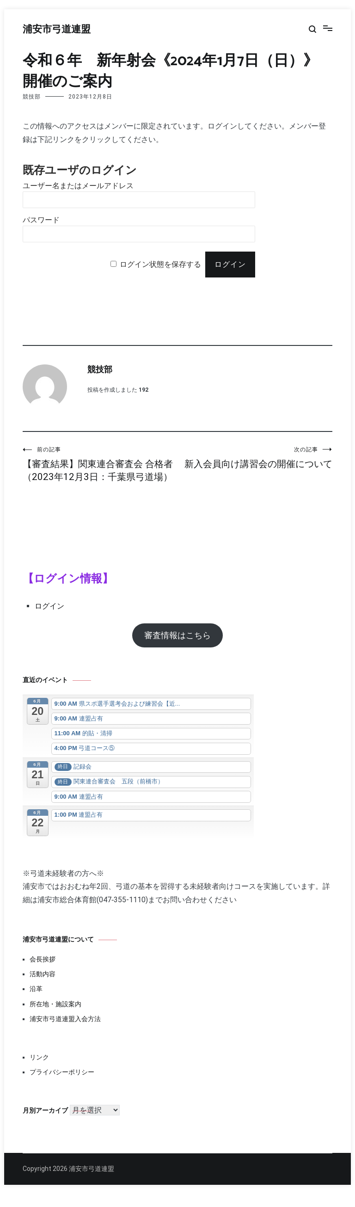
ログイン (49, 619)
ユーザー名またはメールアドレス (78, 186)
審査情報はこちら (177, 648)
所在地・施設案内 (55, 1017)
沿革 (36, 1001)
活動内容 (42, 987)
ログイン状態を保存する (160, 264)
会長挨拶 (42, 972)
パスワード (41, 220)
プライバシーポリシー (62, 1085)
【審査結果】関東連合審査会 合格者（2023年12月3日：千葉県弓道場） (100, 470)
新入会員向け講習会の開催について (255, 464)
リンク (39, 1070)
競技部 (32, 96)
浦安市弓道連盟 (57, 29)
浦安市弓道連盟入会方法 (65, 1031)
